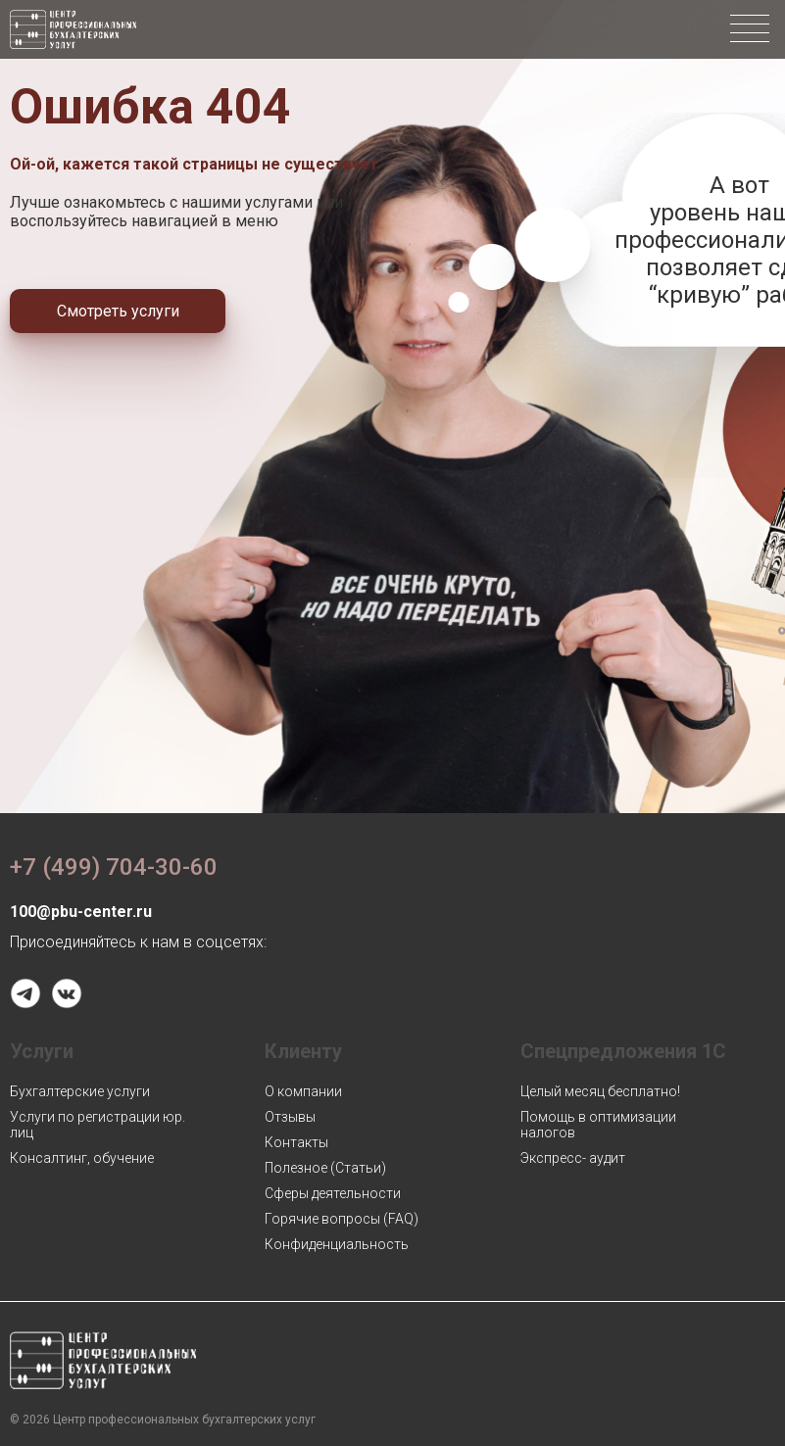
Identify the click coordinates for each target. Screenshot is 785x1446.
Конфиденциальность (337, 1244)
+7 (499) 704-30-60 (114, 867)
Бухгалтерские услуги (80, 1091)
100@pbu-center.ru (81, 911)
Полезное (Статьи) (325, 1168)
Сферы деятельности (333, 1193)
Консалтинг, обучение (82, 1158)
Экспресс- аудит (572, 1158)
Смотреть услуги (118, 311)
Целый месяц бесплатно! (600, 1091)
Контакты (296, 1142)
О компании (303, 1091)
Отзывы (290, 1117)
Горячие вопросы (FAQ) (341, 1219)
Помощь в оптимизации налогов (598, 1124)
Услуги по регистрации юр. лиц (97, 1124)
